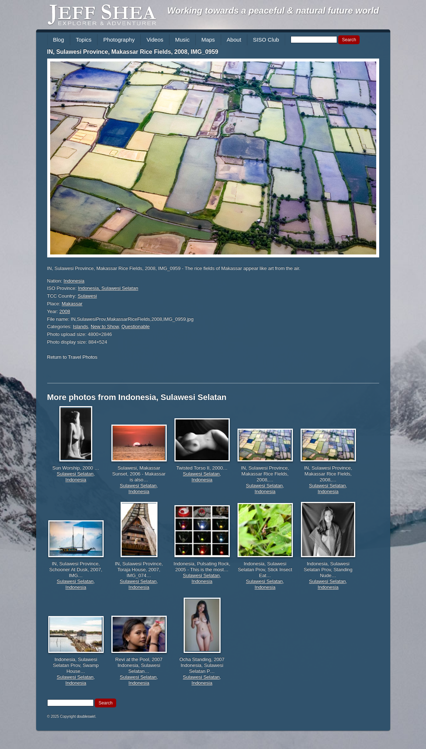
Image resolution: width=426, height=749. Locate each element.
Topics (84, 39)
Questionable (135, 326)
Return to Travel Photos (72, 357)
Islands (80, 326)
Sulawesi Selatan (75, 474)
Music (182, 39)
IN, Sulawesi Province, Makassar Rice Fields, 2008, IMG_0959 (132, 52)
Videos (154, 39)
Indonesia (73, 281)
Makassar (72, 303)
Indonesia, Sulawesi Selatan (108, 288)
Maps (208, 39)
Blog (58, 39)
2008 (64, 311)
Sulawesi (87, 296)
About (234, 39)
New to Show (105, 326)
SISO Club (266, 39)
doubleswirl (86, 716)
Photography (119, 39)
